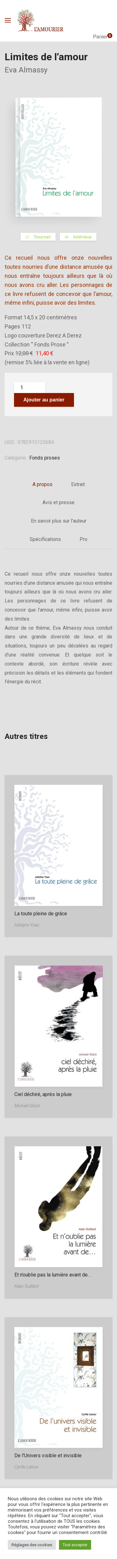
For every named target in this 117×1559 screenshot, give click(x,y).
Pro (83, 539)
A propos (42, 484)
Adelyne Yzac (26, 924)
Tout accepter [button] (75, 1544)
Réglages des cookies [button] (32, 1544)
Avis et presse (58, 502)
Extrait (78, 484)
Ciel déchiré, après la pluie (43, 1094)
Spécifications (45, 539)
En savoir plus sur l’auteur (58, 521)
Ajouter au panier (44, 399)
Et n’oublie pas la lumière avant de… (52, 1275)
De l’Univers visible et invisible (48, 1455)
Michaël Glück (27, 1105)
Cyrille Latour (26, 1466)
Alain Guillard (26, 1286)
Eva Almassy (26, 70)
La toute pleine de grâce (40, 914)
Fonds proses (44, 458)
